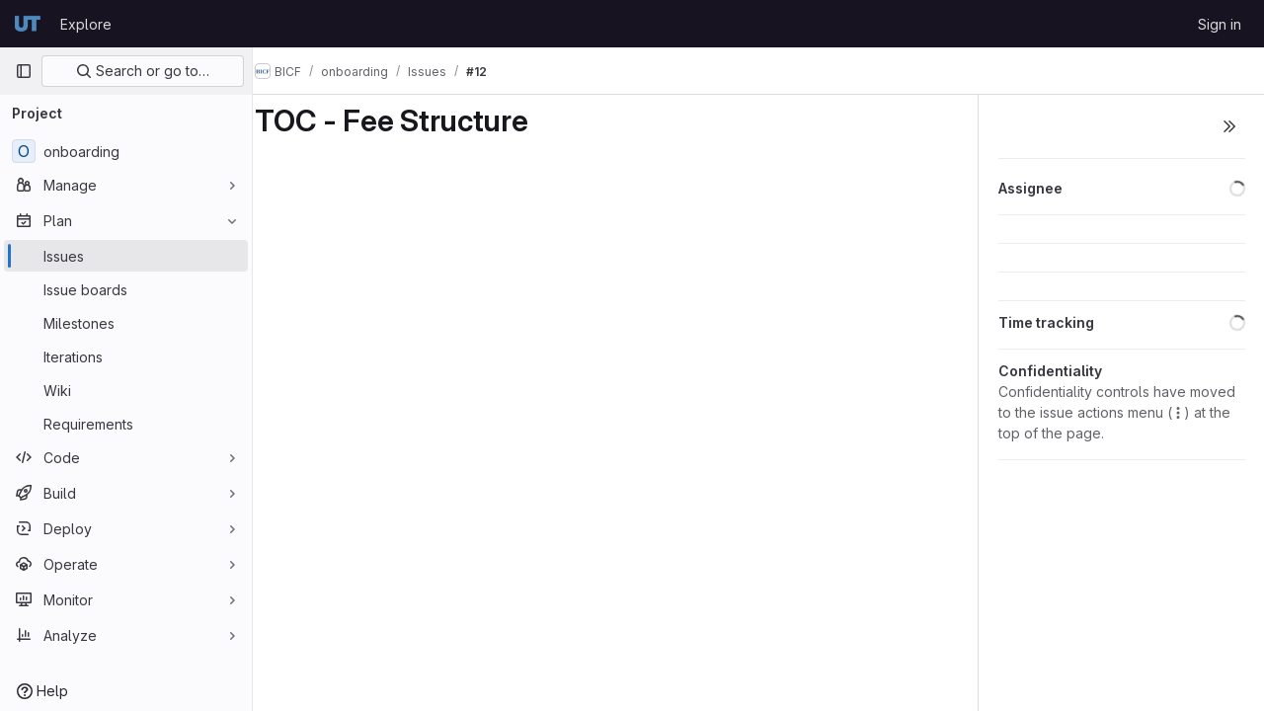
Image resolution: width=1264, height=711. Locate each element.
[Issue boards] (126, 289)
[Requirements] (126, 423)
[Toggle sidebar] (1229, 126)
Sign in (1219, 24)
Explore (86, 24)
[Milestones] (126, 323)
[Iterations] (126, 356)
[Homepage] (27, 24)
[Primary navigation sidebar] (24, 71)
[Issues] (126, 256)
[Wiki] (126, 390)
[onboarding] (126, 151)
